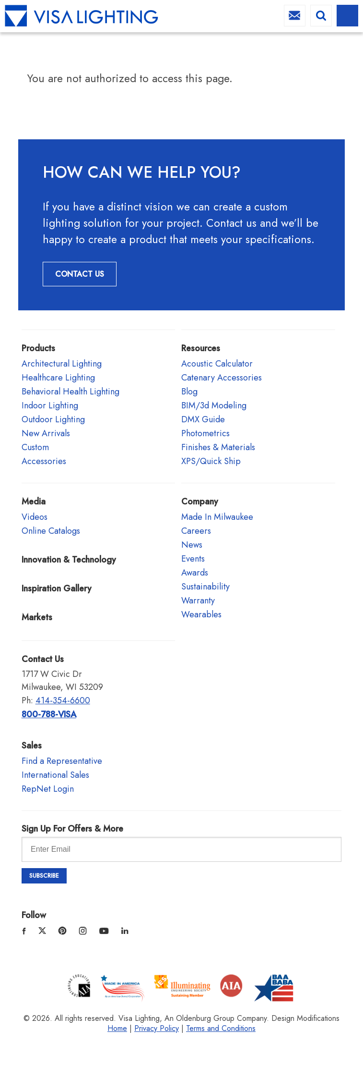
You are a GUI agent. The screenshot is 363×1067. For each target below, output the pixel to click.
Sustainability (205, 586)
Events (193, 558)
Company (199, 501)
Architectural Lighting (62, 363)
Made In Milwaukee (217, 517)
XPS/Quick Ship (211, 461)
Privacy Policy (156, 1028)
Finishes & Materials (218, 447)
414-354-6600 (62, 700)
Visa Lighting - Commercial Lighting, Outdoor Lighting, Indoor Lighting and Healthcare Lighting (81, 15)
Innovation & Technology (69, 559)
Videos (34, 517)
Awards (194, 572)
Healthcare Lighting (58, 377)
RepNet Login (48, 789)
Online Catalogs (51, 531)
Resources (200, 348)
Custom (35, 447)
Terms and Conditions (221, 1028)
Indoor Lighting (50, 405)
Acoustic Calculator (217, 363)
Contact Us (79, 274)
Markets (37, 617)
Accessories (44, 461)
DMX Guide (203, 419)
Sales (32, 745)
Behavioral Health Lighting (70, 391)
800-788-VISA (49, 714)
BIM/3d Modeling (213, 405)
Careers (196, 531)
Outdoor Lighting (53, 419)
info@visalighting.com (294, 15)
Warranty (198, 600)
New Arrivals (46, 433)
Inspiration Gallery (57, 588)
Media (34, 501)
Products (38, 348)
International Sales (55, 775)
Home (117, 1028)
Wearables (201, 614)
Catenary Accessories (221, 377)
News (191, 545)
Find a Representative (62, 761)
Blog (189, 391)
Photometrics (205, 433)
